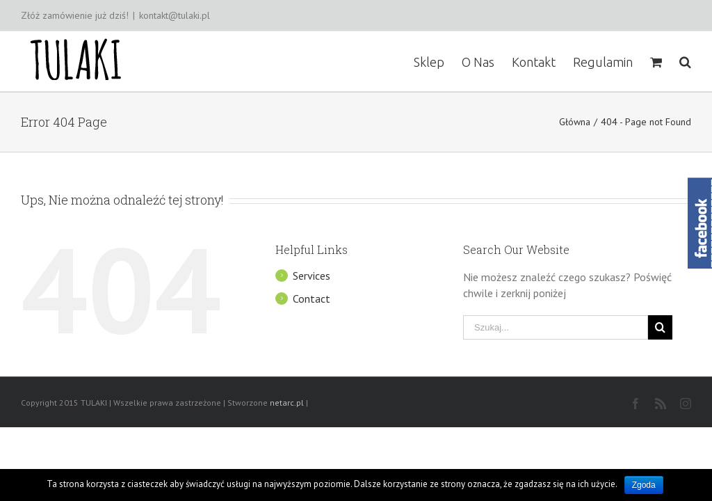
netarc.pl (287, 402)
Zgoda (644, 485)
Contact (311, 298)
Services (311, 276)
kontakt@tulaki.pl (174, 15)
